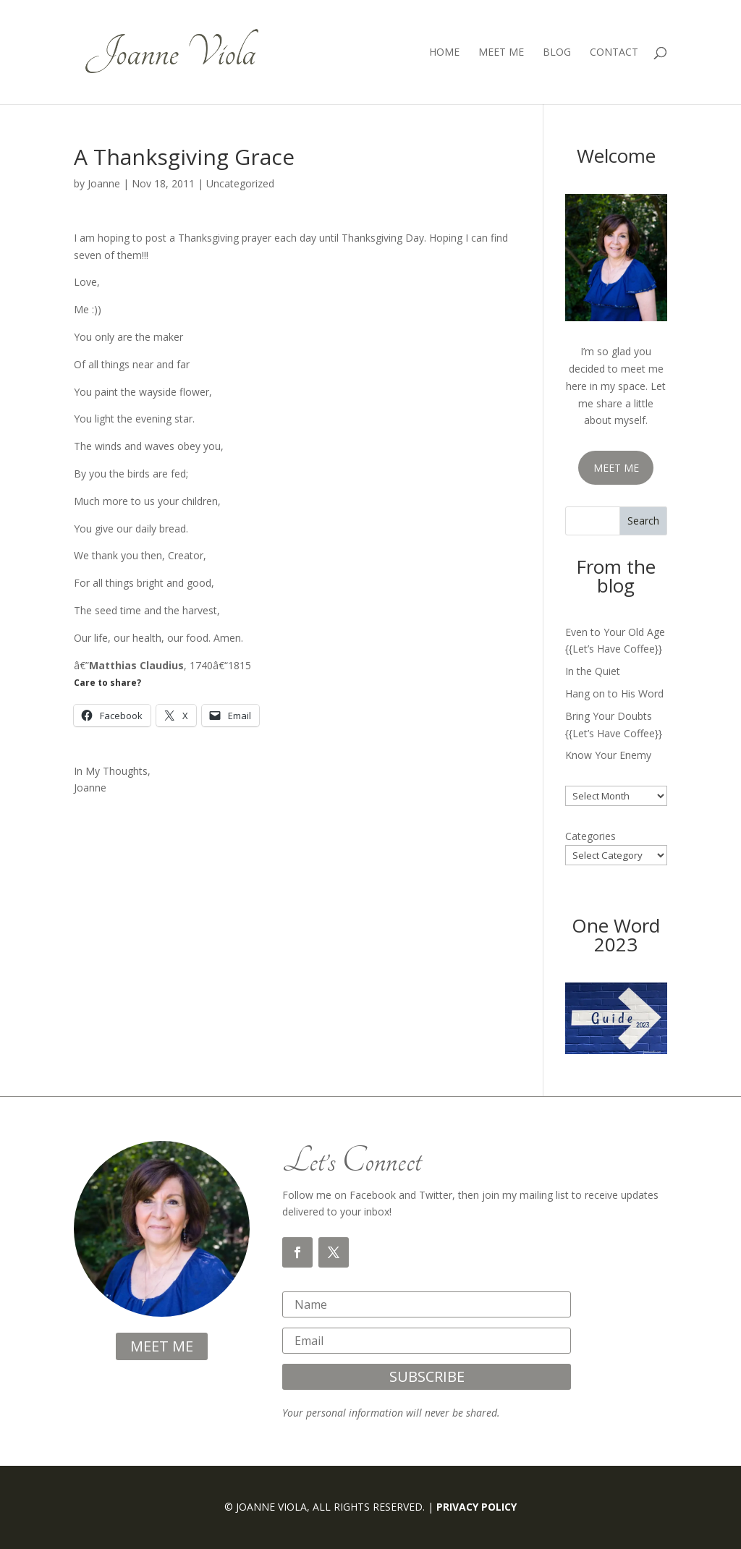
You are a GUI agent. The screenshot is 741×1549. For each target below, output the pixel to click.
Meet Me (501, 53)
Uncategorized (240, 183)
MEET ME (616, 468)
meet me (161, 1346)
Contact (614, 53)
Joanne (104, 183)
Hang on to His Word (614, 693)
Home (444, 53)
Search (643, 520)
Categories (590, 836)
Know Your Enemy (608, 755)
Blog (557, 53)
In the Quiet (592, 671)
